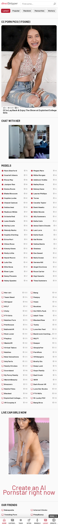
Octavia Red (15, 216)
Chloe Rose (15, 244)
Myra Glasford (15, 170)
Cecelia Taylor (45, 202)
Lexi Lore (45, 230)
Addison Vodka (45, 179)
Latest (6, 11)
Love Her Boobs (45, 388)
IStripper (15, 301)
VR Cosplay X (15, 402)
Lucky (45, 523)
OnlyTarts (15, 361)
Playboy (15, 338)
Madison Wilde (15, 212)
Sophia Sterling (15, 234)
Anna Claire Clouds (45, 225)
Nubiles (15, 352)
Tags (21, 523)
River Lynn (15, 271)
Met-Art (15, 292)
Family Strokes (15, 366)
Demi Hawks (45, 207)
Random (27, 11)
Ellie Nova (15, 266)
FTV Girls (15, 315)
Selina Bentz (45, 244)
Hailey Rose (45, 184)
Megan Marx (45, 170)
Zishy (15, 311)
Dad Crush (45, 375)
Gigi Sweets (45, 276)
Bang (45, 292)
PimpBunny (38, 514)
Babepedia (9, 510)
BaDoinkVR (15, 329)
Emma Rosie (15, 189)
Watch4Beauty (15, 379)
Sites (29, 523)
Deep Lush (45, 366)
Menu (52, 516)
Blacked (15, 393)
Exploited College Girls (15, 398)
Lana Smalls (15, 221)
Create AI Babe (54, 523)
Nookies (45, 306)
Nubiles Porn (15, 320)
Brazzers (15, 384)
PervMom (45, 352)
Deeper (45, 343)
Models (37, 523)
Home (4, 523)
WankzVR (15, 343)
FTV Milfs (45, 393)
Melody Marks (15, 230)
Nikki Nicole (45, 212)
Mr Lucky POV (45, 398)
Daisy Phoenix (15, 276)
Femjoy (45, 297)
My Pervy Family (15, 375)
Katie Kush (45, 234)
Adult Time (45, 315)
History (51, 11)
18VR (45, 379)
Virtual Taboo (15, 347)
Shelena (45, 248)
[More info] (54, 105)
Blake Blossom (15, 193)
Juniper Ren (15, 184)
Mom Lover (15, 333)
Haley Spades (15, 280)
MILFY (45, 338)
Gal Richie (45, 239)
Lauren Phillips (45, 193)
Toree (45, 198)
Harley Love (15, 225)
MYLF (15, 306)
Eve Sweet (45, 253)
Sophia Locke (15, 198)
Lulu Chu (15, 262)
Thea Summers (45, 280)
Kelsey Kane (45, 189)
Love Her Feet (45, 329)
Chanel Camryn (15, 202)
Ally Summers (45, 216)
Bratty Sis (45, 361)
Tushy (45, 324)
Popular (16, 11)
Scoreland (15, 370)
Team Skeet (15, 297)
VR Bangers (45, 356)
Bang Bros (45, 402)
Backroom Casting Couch (45, 333)
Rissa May (15, 179)
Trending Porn (10, 514)
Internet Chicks (40, 510)
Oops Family (45, 370)
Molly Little (15, 253)
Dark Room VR (45, 384)
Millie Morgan (45, 175)
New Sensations (15, 356)
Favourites (39, 11)
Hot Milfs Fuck (45, 311)
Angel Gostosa (45, 266)
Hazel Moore (15, 257)
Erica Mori (15, 239)
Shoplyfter (45, 347)
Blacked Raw (45, 320)
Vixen (45, 301)
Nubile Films (15, 388)
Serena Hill (45, 262)
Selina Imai (15, 207)
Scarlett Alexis (15, 175)
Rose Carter (45, 271)
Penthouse (15, 324)
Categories (12, 523)
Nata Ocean (45, 257)
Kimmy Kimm (15, 248)
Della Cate (45, 221)
